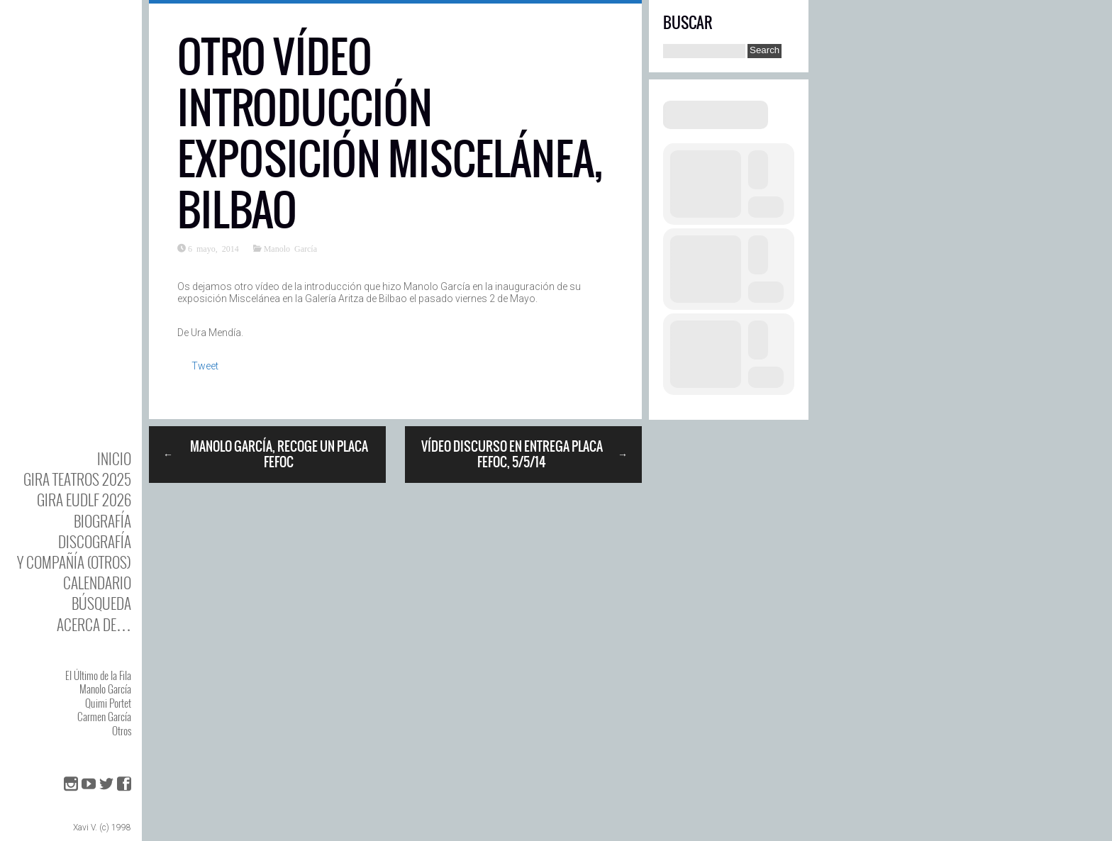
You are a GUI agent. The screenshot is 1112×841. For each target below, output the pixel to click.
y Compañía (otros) (74, 562)
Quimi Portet (108, 703)
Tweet (204, 366)
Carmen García (104, 716)
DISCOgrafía (94, 541)
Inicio (114, 458)
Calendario (97, 583)
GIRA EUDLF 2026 (84, 500)
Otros (121, 730)
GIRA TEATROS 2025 (77, 479)
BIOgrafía (102, 521)
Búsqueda (101, 603)
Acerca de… (94, 624)
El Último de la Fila (98, 675)
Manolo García (105, 688)
